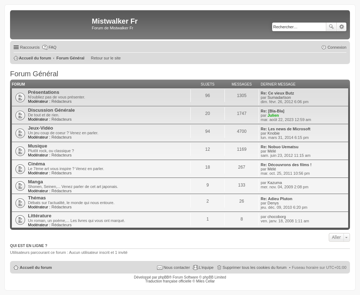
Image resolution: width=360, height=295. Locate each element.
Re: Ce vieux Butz (277, 93)
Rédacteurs (61, 101)
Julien (273, 115)
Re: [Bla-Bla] (272, 111)
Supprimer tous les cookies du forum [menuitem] (255, 267)
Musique (37, 146)
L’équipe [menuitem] (206, 267)
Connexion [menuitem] (336, 47)
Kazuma (274, 182)
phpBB (163, 277)
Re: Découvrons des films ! (286, 165)
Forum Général (34, 74)
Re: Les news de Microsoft (286, 129)
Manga (35, 181)
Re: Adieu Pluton (276, 199)
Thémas (37, 197)
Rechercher (331, 27)
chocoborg (276, 216)
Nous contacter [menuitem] (177, 267)
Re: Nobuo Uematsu (279, 147)
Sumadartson (279, 97)
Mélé (271, 151)
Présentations (43, 92)
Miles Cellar (205, 281)
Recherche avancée (341, 27)
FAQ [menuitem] (52, 47)
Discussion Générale (51, 110)
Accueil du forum (36, 267)
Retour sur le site (105, 58)
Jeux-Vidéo (40, 128)
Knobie (273, 133)
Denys (273, 203)
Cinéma (36, 163)
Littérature (39, 215)
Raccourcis (29, 47)
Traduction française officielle (168, 281)
